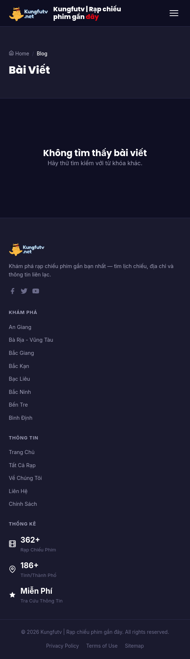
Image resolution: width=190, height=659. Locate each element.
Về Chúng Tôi (25, 478)
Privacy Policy (62, 646)
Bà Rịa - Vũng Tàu (31, 340)
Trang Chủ (22, 452)
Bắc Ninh (20, 392)
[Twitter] (24, 292)
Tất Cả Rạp (22, 465)
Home (19, 53)
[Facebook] (12, 292)
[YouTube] (35, 292)
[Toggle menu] (174, 13)
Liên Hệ (18, 491)
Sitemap (134, 646)
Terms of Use (101, 646)
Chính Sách (23, 504)
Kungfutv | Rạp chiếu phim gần (87, 13)
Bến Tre (18, 405)
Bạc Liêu (19, 379)
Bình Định (20, 418)
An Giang (20, 327)
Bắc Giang (21, 353)
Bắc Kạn (19, 366)
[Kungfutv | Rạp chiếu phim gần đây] (29, 13)
